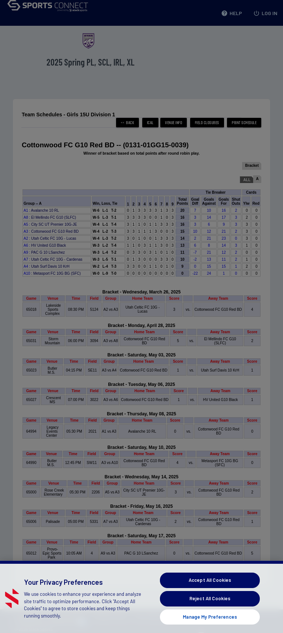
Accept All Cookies (210, 589)
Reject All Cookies (209, 607)
